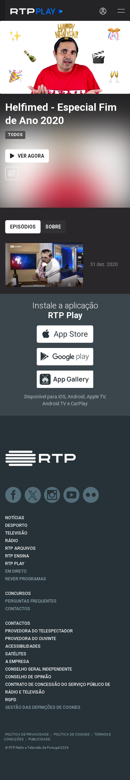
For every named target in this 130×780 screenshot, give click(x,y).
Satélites (15, 654)
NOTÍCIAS (14, 517)
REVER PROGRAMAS (25, 578)
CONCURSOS (18, 593)
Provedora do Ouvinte (30, 638)
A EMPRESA (17, 661)
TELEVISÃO (16, 533)
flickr (91, 495)
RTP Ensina (17, 556)
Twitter (33, 495)
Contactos (17, 608)
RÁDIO (11, 540)
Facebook (13, 495)
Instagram (52, 495)
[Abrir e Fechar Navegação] (121, 11)
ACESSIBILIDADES (23, 646)
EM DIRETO (16, 571)
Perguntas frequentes (31, 601)
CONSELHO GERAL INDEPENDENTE (38, 669)
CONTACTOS (17, 623)
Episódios (23, 227)
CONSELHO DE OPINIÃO (28, 676)
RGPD (10, 699)
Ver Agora (27, 156)
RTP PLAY (14, 563)
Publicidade (39, 739)
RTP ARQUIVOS (20, 548)
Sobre (53, 227)
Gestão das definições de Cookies (42, 707)
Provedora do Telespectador (39, 631)
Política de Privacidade (27, 734)
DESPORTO (16, 525)
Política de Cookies (71, 734)
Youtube (71, 495)
